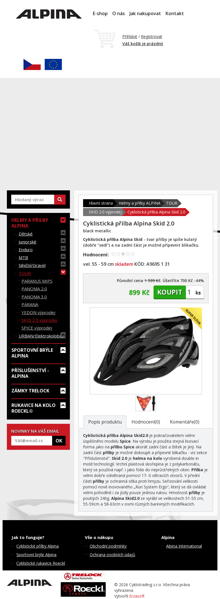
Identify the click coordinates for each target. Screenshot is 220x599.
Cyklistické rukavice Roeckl (40, 563)
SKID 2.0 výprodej (39, 320)
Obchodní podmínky (108, 546)
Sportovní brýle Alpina (36, 554)
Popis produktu (105, 422)
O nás (118, 13)
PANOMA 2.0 (34, 288)
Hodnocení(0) (145, 422)
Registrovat (151, 36)
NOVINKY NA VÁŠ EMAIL (35, 431)
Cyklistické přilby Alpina (37, 546)
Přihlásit (129, 36)
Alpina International (184, 546)
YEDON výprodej (38, 312)
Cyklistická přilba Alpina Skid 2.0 (156, 212)
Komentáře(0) (184, 422)
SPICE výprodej (36, 328)
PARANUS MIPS (36, 281)
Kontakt (175, 13)
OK (59, 441)
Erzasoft (137, 596)
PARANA (29, 304)
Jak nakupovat (145, 13)
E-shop (100, 13)
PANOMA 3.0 (34, 297)
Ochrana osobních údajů (112, 554)
